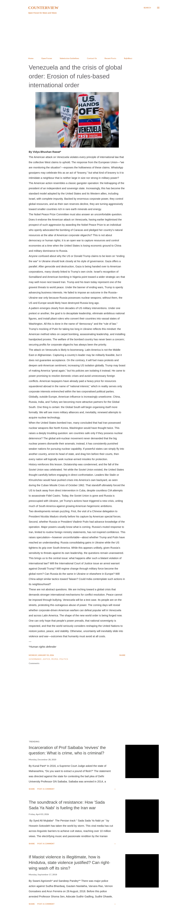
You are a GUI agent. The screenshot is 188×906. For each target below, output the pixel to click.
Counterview (43, 7)
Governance (35, 659)
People (55, 659)
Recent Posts (110, 58)
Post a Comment (46, 789)
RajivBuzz (128, 58)
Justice (47, 659)
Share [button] (122, 655)
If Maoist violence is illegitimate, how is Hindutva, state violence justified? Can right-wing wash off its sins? (69, 862)
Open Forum (46, 58)
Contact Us (92, 58)
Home (30, 58)
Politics (63, 659)
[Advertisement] (94, 35)
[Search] (147, 8)
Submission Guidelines (69, 58)
